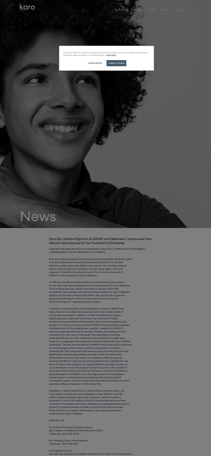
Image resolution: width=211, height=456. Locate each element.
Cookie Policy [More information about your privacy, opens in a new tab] (111, 55)
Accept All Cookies (116, 63)
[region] (106, 58)
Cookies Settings (95, 63)
